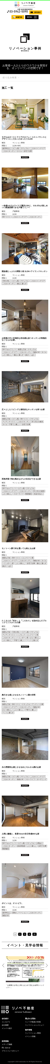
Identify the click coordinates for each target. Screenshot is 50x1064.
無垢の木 (36, 352)
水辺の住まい (38, 494)
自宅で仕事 (28, 151)
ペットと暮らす (32, 640)
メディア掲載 (7, 1044)
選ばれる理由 (30, 1018)
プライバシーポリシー (10, 1051)
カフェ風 (15, 148)
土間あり (39, 843)
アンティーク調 (37, 704)
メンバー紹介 (7, 1028)
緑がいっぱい (30, 355)
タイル (19, 151)
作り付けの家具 (37, 422)
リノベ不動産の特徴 (33, 1022)
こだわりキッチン (8, 151)
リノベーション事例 (33, 1033)
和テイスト (6, 217)
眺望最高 (28, 494)
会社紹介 (5, 1018)
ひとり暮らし (35, 638)
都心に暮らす (22, 284)
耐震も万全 (22, 349)
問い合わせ (6, 1048)
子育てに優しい (14, 424)
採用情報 (5, 1041)
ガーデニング (41, 779)
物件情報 (28, 1030)
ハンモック (21, 635)
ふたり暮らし (7, 355)
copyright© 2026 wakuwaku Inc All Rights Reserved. (25, 1061)
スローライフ (18, 494)
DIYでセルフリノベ (9, 349)
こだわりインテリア (38, 148)
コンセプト (6, 1022)
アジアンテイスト (8, 422)
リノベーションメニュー (34, 1025)
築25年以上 (6, 148)
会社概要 (5, 1025)
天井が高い (6, 281)
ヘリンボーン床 (8, 563)
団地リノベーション (19, 913)
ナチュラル (25, 148)
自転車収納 (21, 846)
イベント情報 (30, 1036)
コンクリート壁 (27, 558)
